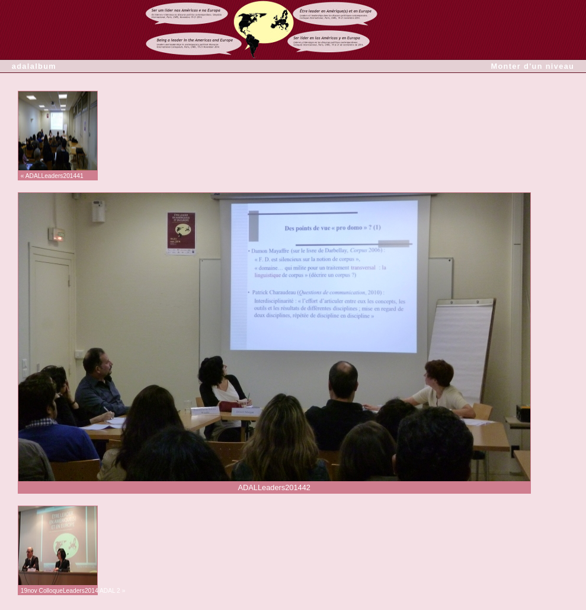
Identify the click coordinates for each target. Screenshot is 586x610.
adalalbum (34, 66)
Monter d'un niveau (532, 66)
